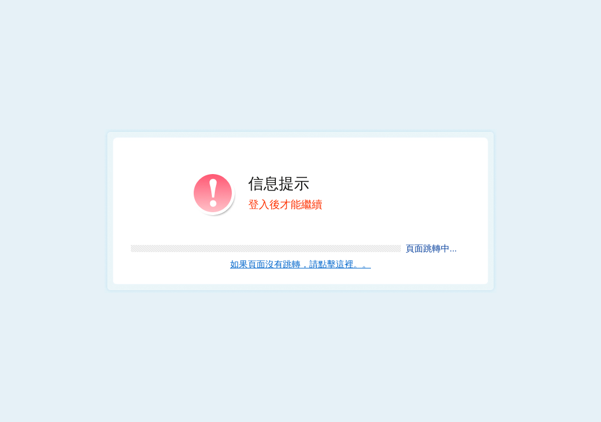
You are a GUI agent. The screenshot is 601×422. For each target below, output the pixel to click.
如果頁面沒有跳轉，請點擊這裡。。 (300, 264)
